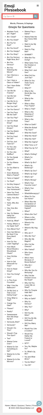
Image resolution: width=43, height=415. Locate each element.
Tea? (9, 338)
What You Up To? (31, 148)
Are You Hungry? (13, 51)
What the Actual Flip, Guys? (31, 128)
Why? (27, 310)
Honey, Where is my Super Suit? (13, 225)
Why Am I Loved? (28, 266)
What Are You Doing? (30, 59)
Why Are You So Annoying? (31, 271)
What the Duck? (31, 133)
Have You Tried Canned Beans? (13, 193)
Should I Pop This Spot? (12, 334)
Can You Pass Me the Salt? (12, 113)
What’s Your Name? (29, 189)
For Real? (10, 181)
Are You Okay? (12, 54)
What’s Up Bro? (31, 162)
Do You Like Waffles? (11, 153)
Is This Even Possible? (12, 281)
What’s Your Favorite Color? (31, 184)
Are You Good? (13, 48)
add (39, 410)
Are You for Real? (11, 44)
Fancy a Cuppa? (13, 178)
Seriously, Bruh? (13, 322)
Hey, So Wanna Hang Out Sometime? (13, 215)
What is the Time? (29, 120)
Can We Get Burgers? (11, 97)
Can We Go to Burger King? (12, 102)
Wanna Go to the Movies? (13, 360)
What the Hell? (30, 139)
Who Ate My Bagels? (29, 240)
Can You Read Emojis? (12, 127)
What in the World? (29, 99)
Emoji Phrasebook (15, 8)
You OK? (28, 365)
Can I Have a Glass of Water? (13, 81)
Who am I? (29, 233)
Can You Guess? (13, 109)
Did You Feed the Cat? (12, 137)
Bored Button (25, 408)
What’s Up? (29, 177)
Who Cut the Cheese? (29, 245)
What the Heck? (31, 136)
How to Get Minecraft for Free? (12, 263)
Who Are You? (30, 236)
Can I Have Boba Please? (13, 86)
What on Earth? (30, 124)
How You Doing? (13, 274)
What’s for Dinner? (29, 158)
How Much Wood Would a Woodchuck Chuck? (12, 250)
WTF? (27, 343)
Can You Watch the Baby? (13, 132)
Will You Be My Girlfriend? (30, 319)
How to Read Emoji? (12, 270)
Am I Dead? (11, 37)
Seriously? (11, 325)
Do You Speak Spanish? (12, 158)
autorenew (39, 403)
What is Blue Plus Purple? (30, 105)
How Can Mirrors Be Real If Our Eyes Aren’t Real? (13, 235)
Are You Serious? (10, 63)
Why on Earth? (30, 298)
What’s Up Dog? (31, 174)
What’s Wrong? (30, 180)
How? (9, 277)
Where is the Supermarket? (30, 218)
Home (7, 405)
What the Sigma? (31, 142)
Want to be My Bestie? (30, 45)
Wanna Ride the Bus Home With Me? (31, 39)
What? (27, 151)
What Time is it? (31, 145)
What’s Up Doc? (31, 171)
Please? (10, 308)
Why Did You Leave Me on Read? (30, 285)
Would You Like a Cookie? (31, 330)
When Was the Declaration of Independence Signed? (30, 205)
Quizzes (20, 405)
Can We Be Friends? (11, 92)
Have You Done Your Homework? (13, 188)
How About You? (13, 229)
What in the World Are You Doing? (30, 93)
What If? (28, 88)
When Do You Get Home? (30, 197)
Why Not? (28, 295)
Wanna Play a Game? (30, 32)
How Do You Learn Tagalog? (13, 242)
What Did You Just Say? (30, 76)
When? (27, 211)
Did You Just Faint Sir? (12, 143)
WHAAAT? (29, 54)
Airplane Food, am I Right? (12, 32)
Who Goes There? (29, 253)
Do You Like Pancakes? (11, 148)
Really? (10, 311)
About (13, 405)
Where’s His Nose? (29, 223)
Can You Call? (12, 106)
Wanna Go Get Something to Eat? (12, 349)
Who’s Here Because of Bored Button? (30, 260)
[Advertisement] (21, 385)
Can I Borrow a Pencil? (12, 76)
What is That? (30, 109)
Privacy (35, 405)
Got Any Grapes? (13, 184)
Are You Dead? (13, 40)
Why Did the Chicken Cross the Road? (30, 277)
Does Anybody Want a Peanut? (13, 174)
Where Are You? (31, 214)
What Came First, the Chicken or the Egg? (31, 65)
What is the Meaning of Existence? (29, 114)
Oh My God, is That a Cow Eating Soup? (12, 293)
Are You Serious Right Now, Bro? (13, 58)
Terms (28, 405)
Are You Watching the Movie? (12, 70)
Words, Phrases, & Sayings (21, 23)
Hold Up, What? (13, 221)
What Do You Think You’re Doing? (30, 83)
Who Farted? (30, 249)
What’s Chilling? (31, 154)
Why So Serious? (28, 303)
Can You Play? (12, 118)
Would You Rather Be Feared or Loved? (29, 337)
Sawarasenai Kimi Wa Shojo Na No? (12, 316)
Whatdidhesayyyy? (32, 193)
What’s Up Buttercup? (29, 166)
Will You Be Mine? (29, 314)
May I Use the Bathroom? (12, 286)
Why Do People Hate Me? (31, 291)
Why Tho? (28, 307)
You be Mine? (30, 362)
